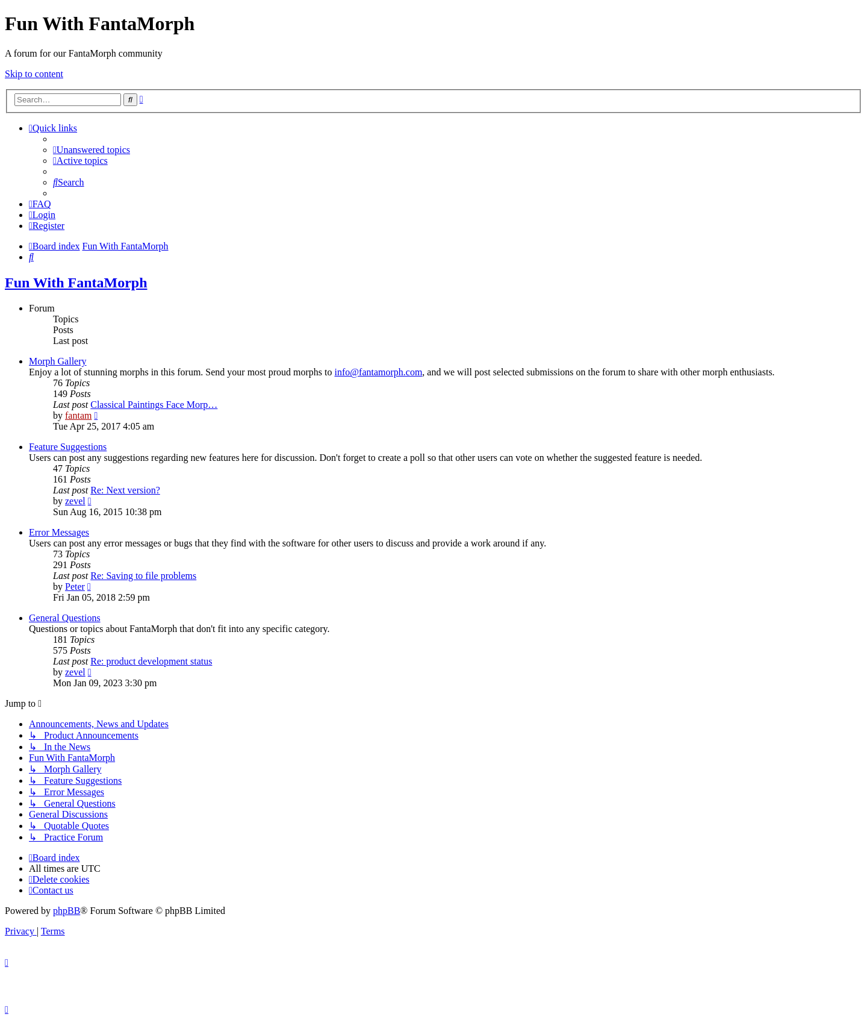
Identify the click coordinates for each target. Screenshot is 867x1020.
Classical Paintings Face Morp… (153, 404)
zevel (75, 501)
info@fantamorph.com (379, 372)
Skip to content (34, 74)
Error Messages (59, 532)
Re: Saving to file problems (143, 576)
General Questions (65, 618)
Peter (75, 586)
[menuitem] (91, 150)
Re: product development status (151, 661)
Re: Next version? (125, 490)
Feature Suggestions (68, 447)
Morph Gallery (58, 361)
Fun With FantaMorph (76, 282)
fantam (78, 415)
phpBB (66, 911)
